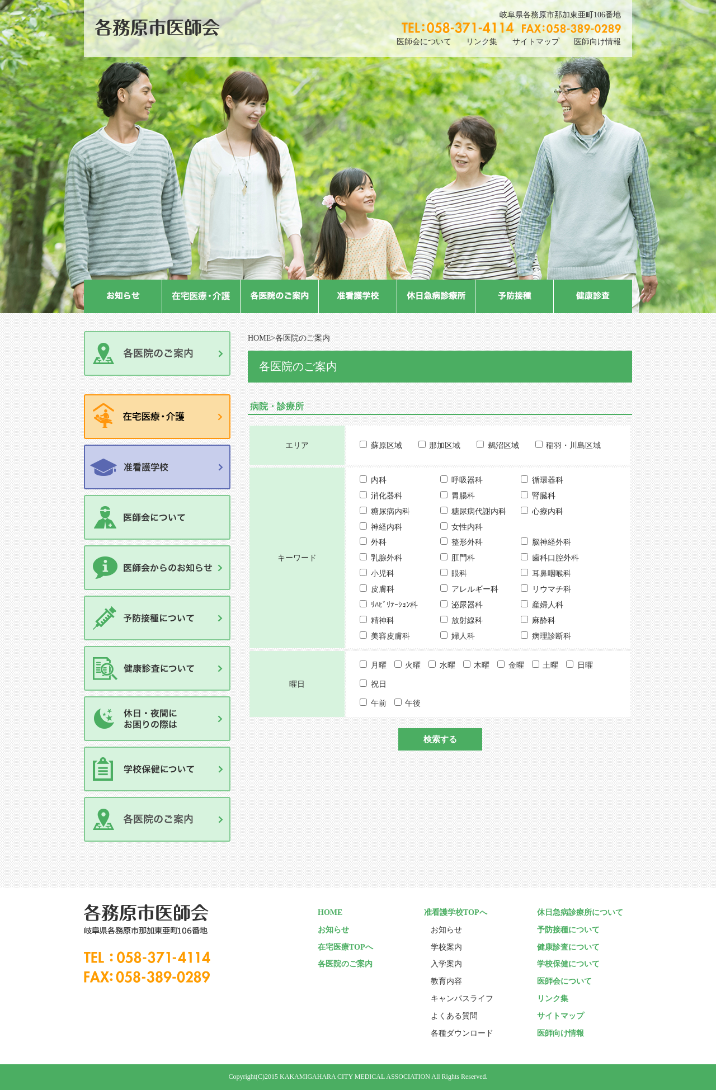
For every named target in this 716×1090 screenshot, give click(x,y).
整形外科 (467, 542)
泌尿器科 (467, 605)
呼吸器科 (467, 480)
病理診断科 (551, 636)
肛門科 (463, 558)
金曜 (516, 665)
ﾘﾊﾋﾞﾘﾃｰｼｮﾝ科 (394, 605)
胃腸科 (463, 496)
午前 (379, 703)
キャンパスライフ (462, 998)
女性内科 (467, 527)
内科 (379, 480)
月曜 (379, 665)
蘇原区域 (386, 445)
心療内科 (547, 511)
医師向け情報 (597, 41)
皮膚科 (382, 589)
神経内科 (386, 527)
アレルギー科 (474, 589)
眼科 (459, 573)
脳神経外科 (551, 542)
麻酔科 (543, 620)
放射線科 (467, 620)
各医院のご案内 (345, 964)
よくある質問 (454, 1016)
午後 (413, 703)
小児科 (382, 573)
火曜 (413, 665)
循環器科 (547, 480)
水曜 (447, 665)
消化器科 (386, 496)
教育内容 (446, 981)
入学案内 (446, 964)
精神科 (382, 620)
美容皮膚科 (390, 636)
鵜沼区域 (503, 445)
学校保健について (568, 964)
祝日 (379, 684)
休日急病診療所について (580, 912)
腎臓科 (543, 496)
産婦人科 (547, 605)
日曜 (585, 665)
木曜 (481, 665)
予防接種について (568, 930)
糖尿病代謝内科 (478, 511)
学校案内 (446, 947)
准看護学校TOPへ (455, 912)
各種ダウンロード (462, 1033)
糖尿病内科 (390, 511)
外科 (379, 542)
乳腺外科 (386, 558)
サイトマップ (535, 41)
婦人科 (463, 636)
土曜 (550, 665)
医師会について (424, 41)
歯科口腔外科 (555, 558)
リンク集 (481, 41)
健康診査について (568, 947)
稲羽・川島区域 (573, 445)
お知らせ (333, 930)
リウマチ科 (551, 589)
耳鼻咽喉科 (551, 573)
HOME (259, 338)
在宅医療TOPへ (345, 947)
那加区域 (444, 445)
